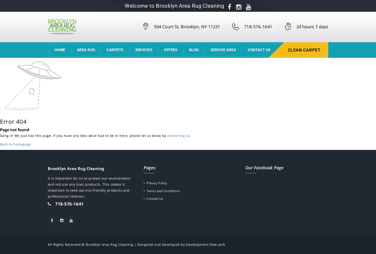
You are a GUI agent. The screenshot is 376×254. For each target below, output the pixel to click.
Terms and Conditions (164, 191)
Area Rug (86, 50)
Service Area (223, 50)
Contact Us (259, 50)
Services (144, 50)
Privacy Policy (157, 183)
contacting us (178, 135)
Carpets (115, 50)
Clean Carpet (304, 50)
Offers (170, 50)
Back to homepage (15, 144)
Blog (194, 50)
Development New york (205, 244)
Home (60, 50)
